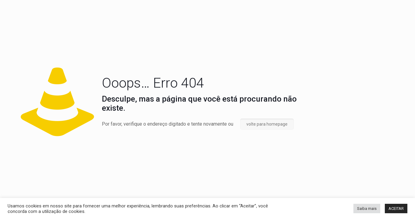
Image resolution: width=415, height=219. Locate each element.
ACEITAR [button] (396, 208)
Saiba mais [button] (367, 208)
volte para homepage (267, 124)
